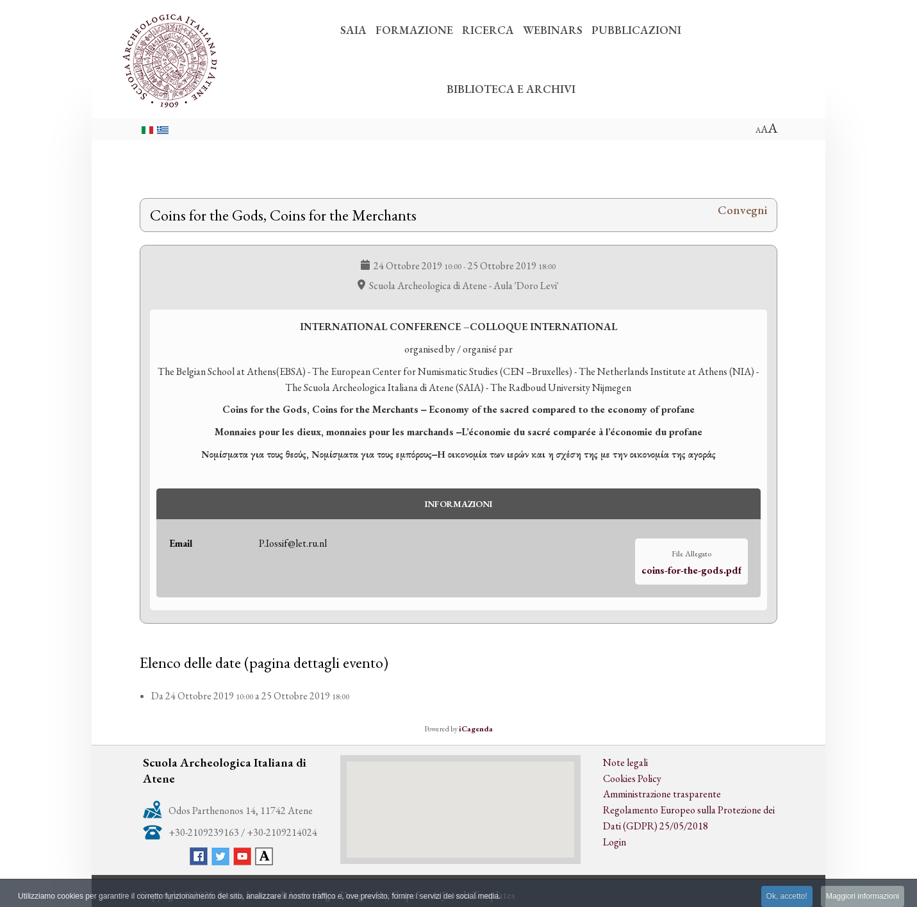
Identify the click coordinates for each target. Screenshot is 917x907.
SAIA (353, 29)
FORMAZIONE (414, 29)
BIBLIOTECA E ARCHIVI (511, 88)
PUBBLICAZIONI (636, 29)
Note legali (625, 762)
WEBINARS (552, 29)
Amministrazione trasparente (662, 794)
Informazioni (458, 504)
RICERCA (488, 29)
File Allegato (691, 553)
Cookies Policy (632, 778)
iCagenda (476, 729)
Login (614, 842)
